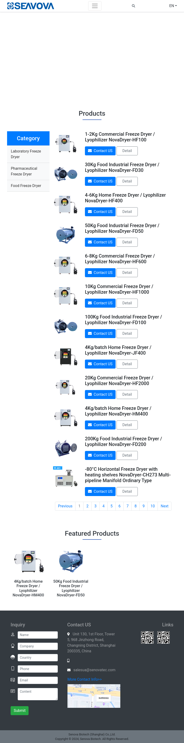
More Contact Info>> (84, 679)
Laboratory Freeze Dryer (26, 154)
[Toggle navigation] (94, 6)
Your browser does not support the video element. (92, 58)
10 (153, 506)
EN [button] (171, 6)
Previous (65, 506)
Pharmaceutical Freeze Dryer (24, 171)
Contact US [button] (100, 151)
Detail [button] (127, 151)
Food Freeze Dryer (26, 185)
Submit (19, 710)
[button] (133, 6)
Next (164, 506)
